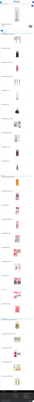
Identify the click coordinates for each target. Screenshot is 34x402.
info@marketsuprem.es (27, 396)
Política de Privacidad (15, 393)
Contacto (3, 393)
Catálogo (3, 3)
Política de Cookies (15, 394)
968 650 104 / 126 (27, 395)
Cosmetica (6, 3)
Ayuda (3, 394)
